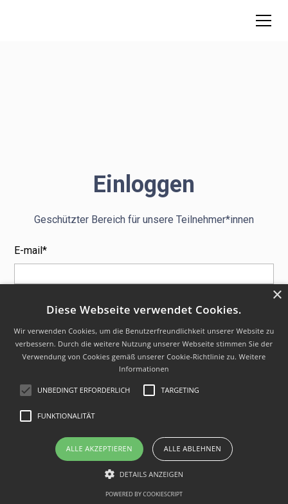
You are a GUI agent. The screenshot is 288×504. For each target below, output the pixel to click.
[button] (261, 20)
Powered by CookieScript (144, 494)
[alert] (144, 394)
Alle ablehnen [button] (192, 448)
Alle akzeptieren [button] (99, 448)
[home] (30, 20)
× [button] (277, 295)
